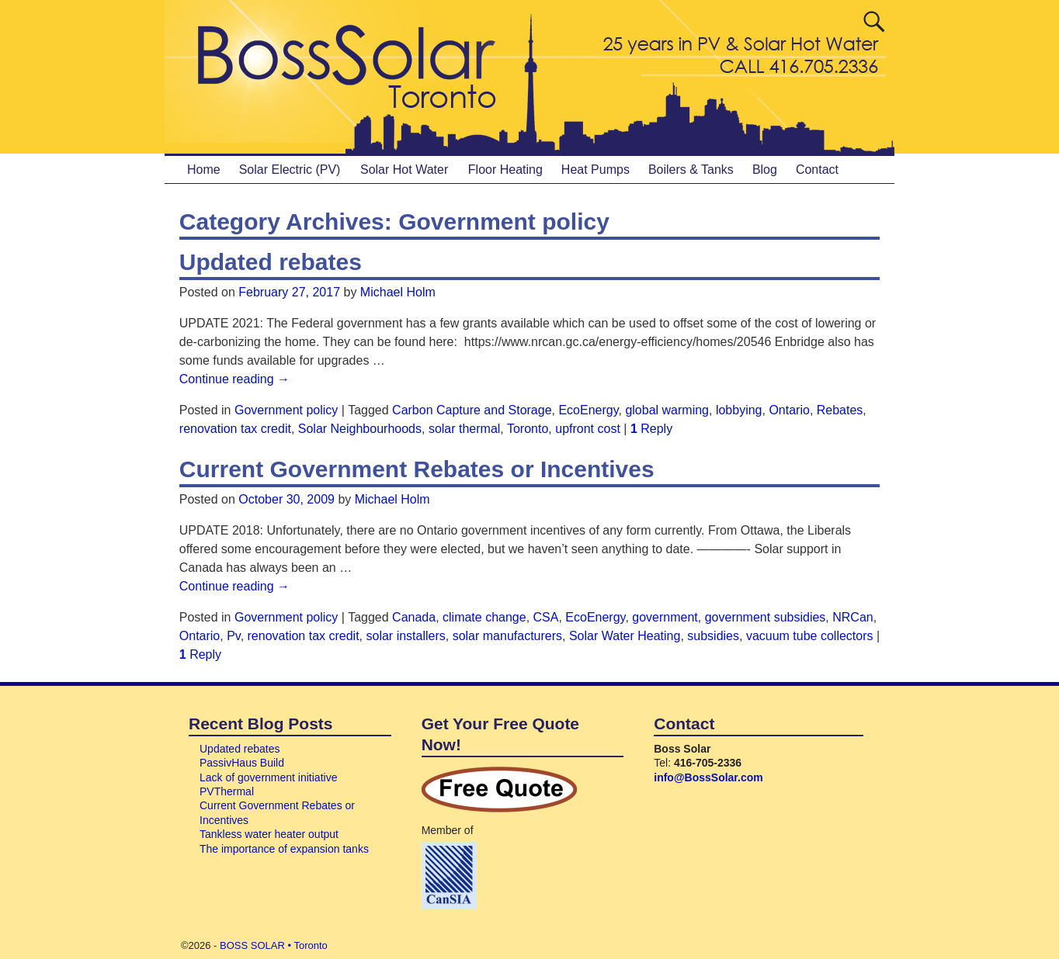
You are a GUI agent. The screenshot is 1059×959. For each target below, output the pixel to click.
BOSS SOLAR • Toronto (274, 945)
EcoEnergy (588, 410)
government (665, 617)
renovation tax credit (235, 428)
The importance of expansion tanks (284, 849)
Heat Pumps (595, 169)
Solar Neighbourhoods (360, 428)
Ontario (789, 410)
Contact (817, 169)
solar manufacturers (507, 635)
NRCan (852, 617)
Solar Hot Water (404, 169)
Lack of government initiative (268, 777)
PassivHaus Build (242, 762)
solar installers (406, 635)
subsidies (713, 635)
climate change (484, 617)
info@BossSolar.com (708, 777)
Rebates (840, 410)
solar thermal (464, 428)
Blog (764, 169)
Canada (414, 617)
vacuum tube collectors (809, 635)
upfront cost (587, 428)
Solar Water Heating (624, 635)
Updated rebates (270, 262)
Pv (233, 635)
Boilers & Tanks (691, 169)
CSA (546, 617)
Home (203, 169)
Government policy (286, 410)
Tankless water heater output (269, 834)
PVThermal (227, 791)
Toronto (527, 428)
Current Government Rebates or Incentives (416, 469)
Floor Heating (505, 169)
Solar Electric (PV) (290, 169)
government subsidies (765, 617)
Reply (651, 428)
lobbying (739, 410)
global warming (667, 410)
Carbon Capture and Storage (471, 410)
